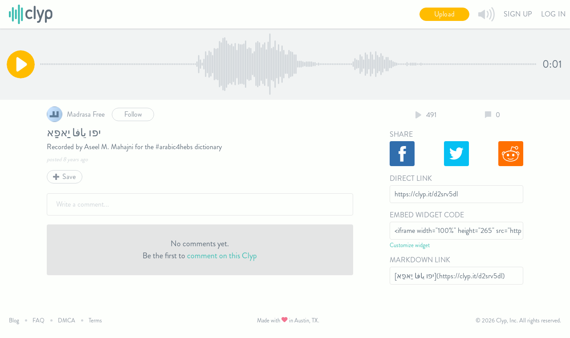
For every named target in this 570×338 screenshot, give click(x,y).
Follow (133, 114)
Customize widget (410, 245)
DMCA (66, 320)
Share (401, 134)
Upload (444, 14)
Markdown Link (420, 260)
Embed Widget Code (427, 215)
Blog (14, 320)
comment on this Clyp (222, 255)
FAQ (39, 320)
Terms (95, 320)
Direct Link (411, 178)
